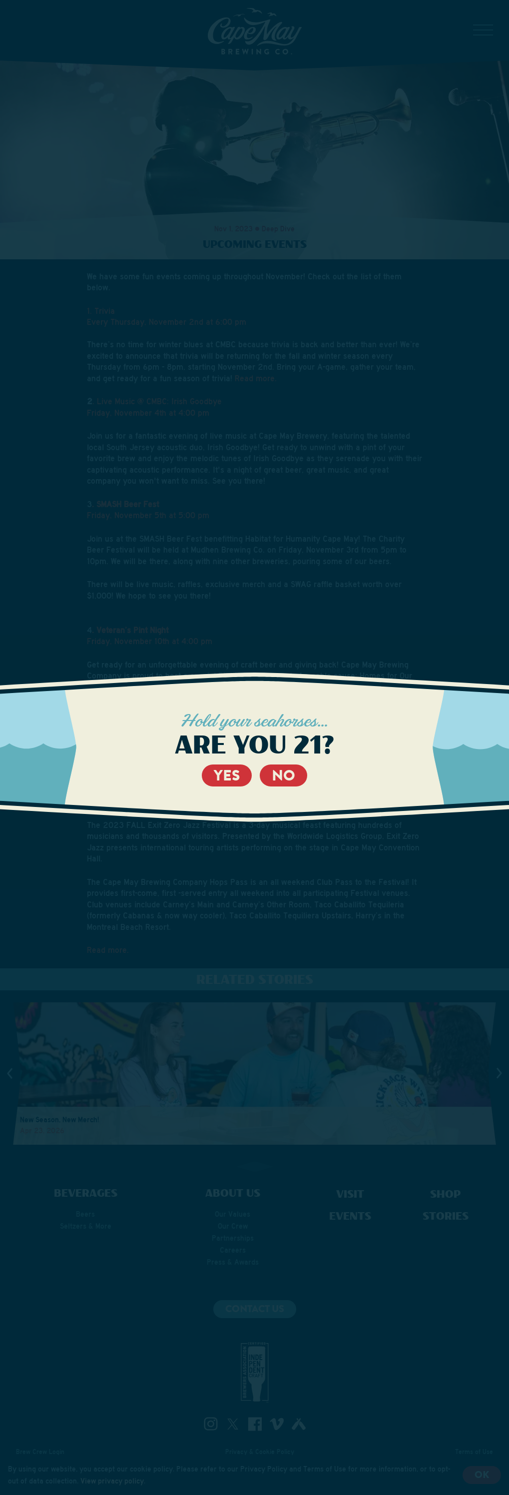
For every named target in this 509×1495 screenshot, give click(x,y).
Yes (227, 775)
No (283, 775)
